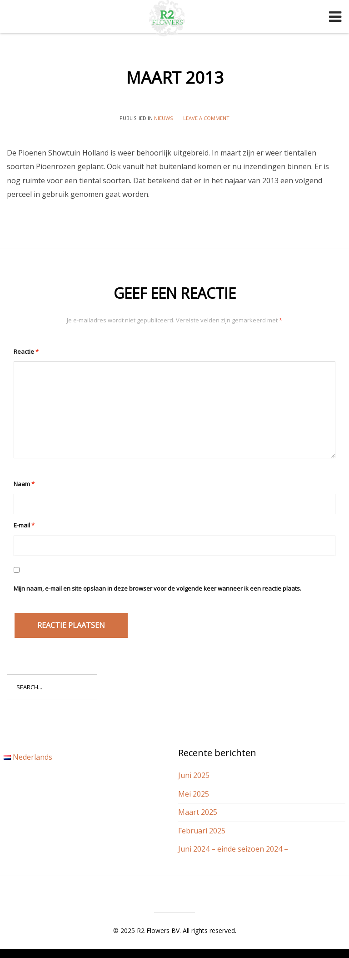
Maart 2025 (197, 812)
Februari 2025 (201, 831)
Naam (24, 484)
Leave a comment (206, 118)
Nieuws (163, 118)
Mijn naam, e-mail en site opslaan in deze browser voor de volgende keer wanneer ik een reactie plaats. (157, 588)
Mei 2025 (193, 794)
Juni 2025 (193, 775)
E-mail (24, 525)
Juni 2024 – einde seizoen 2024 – (233, 849)
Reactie (26, 351)
